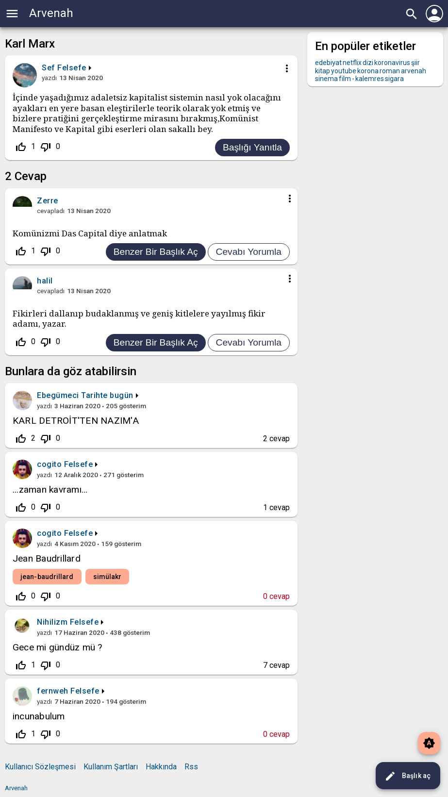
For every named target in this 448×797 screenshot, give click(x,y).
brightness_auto (429, 743)
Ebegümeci (58, 395)
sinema (326, 79)
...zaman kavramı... (50, 489)
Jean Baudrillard (47, 558)
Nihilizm (52, 622)
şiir (415, 62)
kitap (322, 71)
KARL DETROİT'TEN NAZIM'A (76, 420)
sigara (394, 79)
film (345, 79)
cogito (49, 464)
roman (390, 71)
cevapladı (51, 211)
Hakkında (161, 766)
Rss (191, 766)
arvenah (413, 71)
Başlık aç (407, 776)
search (411, 14)
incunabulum (39, 716)
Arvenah (51, 13)
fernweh (52, 691)
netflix (352, 62)
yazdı (49, 78)
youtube (343, 71)
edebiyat (328, 62)
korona (368, 71)
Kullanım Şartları (110, 766)
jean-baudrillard (47, 577)
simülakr (107, 577)
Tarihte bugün (107, 395)
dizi (368, 62)
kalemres (369, 79)
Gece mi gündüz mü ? (57, 647)
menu (12, 13)
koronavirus (392, 62)
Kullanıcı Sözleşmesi (40, 766)
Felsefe (71, 67)
